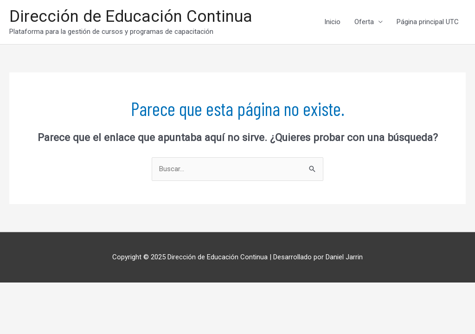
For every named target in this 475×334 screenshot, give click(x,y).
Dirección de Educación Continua (130, 16)
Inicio (332, 22)
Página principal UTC (428, 22)
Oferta (364, 22)
